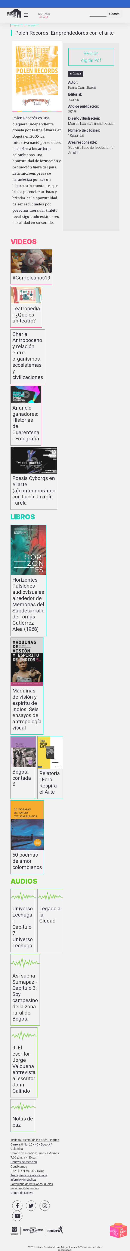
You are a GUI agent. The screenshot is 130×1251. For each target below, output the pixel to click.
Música (31, 25)
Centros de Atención (23, 1162)
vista (31, 267)
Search (114, 14)
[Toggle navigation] (26, 15)
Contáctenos (18, 1166)
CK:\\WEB (44, 13)
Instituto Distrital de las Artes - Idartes (34, 1140)
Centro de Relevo (21, 1193)
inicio (16, 25)
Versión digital (90, 57)
